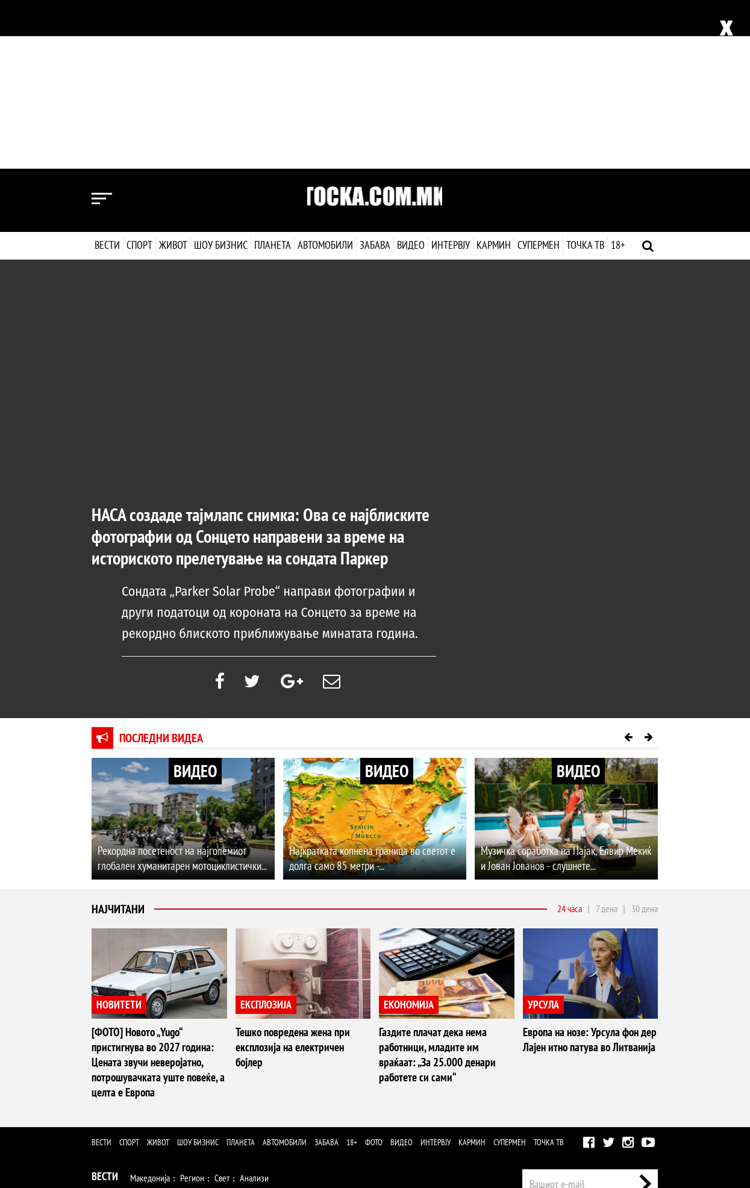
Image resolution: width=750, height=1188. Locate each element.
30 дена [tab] (644, 743)
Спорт (139, 76)
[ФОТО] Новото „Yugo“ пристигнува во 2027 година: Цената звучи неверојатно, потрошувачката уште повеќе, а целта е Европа (154, 895)
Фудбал (144, 1034)
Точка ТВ (585, 76)
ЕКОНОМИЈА (409, 839)
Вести (107, 76)
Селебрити (240, 1083)
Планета (272, 76)
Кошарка (181, 1034)
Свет (222, 1009)
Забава (375, 76)
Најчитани (118, 743)
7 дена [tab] (606, 743)
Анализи (254, 1009)
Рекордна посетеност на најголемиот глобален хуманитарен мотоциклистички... (178, 693)
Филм (167, 1083)
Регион (192, 1009)
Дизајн (394, 1058)
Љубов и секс (256, 1058)
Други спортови (348, 1034)
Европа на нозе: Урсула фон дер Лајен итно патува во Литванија (587, 873)
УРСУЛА (543, 839)
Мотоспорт (292, 1034)
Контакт (645, 1053)
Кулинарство (353, 1058)
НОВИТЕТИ (119, 839)
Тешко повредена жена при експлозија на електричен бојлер (301, 873)
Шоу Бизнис (119, 1082)
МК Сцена (285, 1083)
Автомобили (325, 76)
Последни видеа (161, 572)
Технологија (154, 1108)
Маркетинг (603, 1053)
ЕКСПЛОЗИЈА (266, 839)
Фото (374, 973)
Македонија (150, 1009)
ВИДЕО (195, 604)
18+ (617, 76)
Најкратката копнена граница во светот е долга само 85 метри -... (368, 693)
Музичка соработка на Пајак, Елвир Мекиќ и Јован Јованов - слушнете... (565, 693)
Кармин (493, 76)
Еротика (283, 1108)
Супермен (538, 76)
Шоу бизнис (221, 76)
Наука (113, 1108)
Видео (409, 76)
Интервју (450, 76)
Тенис (254, 1034)
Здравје (147, 1058)
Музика (199, 1083)
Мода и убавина (196, 1058)
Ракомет (220, 1034)
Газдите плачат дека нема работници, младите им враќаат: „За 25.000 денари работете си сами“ (443, 887)
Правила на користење (619, 1121)
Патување (305, 1058)
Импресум (556, 1053)
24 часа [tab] (569, 743)
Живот (173, 76)
